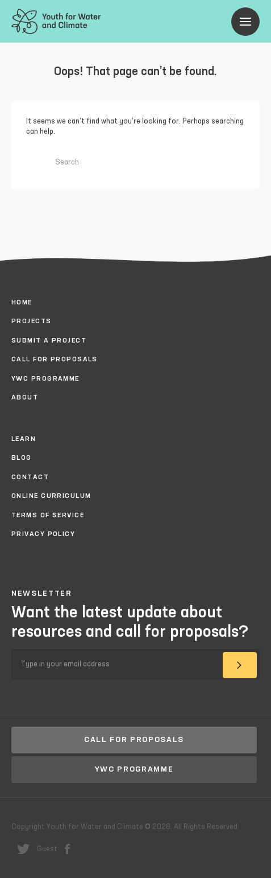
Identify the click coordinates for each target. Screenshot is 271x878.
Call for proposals (54, 359)
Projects (31, 321)
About (24, 397)
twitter (23, 849)
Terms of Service (47, 515)
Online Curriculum (51, 496)
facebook (67, 849)
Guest (47, 849)
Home (21, 302)
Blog (21, 458)
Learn (23, 439)
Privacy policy (43, 534)
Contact (30, 477)
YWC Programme (45, 379)
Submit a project (48, 340)
